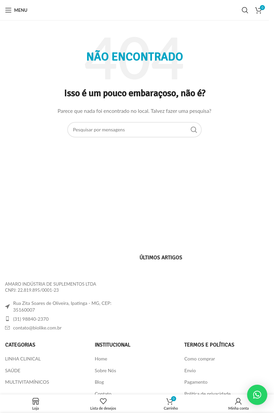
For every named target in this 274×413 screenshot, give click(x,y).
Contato (103, 393)
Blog (99, 382)
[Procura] (245, 10)
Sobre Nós (105, 370)
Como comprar (199, 358)
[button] (257, 395)
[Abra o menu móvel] (16, 10)
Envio (190, 370)
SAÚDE (13, 370)
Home (101, 358)
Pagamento (195, 382)
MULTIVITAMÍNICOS (27, 382)
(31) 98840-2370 (31, 319)
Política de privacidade (207, 393)
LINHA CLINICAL (23, 358)
